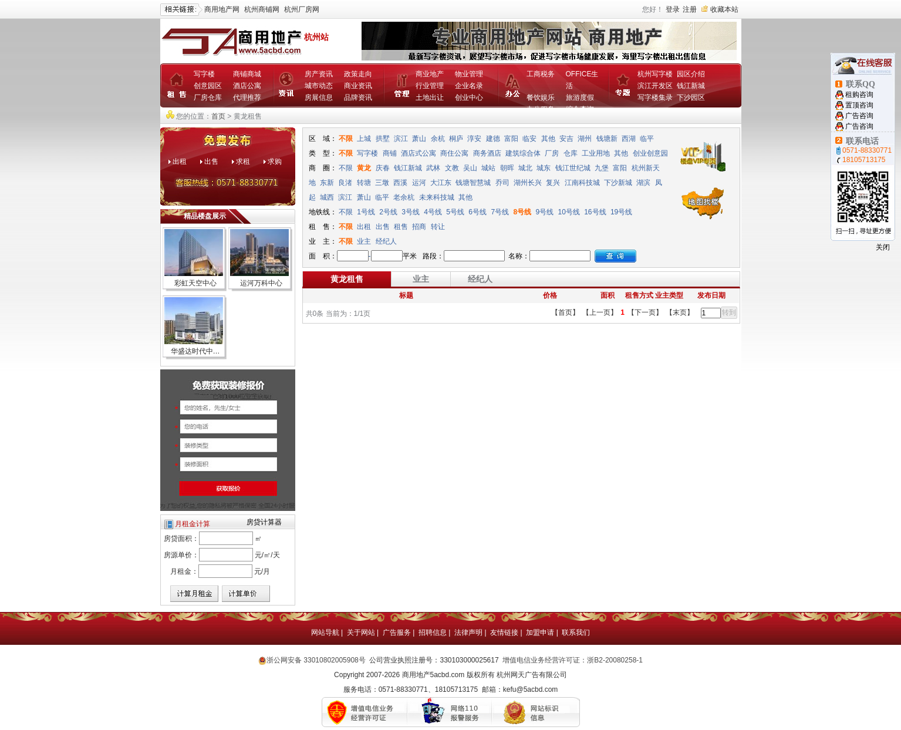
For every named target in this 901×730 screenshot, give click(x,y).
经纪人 (386, 241)
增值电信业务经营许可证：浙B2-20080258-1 (572, 660)
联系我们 (576, 632)
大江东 (440, 183)
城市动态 (319, 86)
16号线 (595, 212)
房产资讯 (319, 74)
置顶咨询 (859, 105)
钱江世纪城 (572, 168)
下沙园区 (691, 97)
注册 (690, 9)
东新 (327, 183)
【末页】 (680, 312)
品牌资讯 (358, 97)
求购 (275, 161)
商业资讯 (358, 86)
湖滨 (643, 183)
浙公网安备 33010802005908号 (316, 660)
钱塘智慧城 (473, 183)
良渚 (345, 183)
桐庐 (456, 138)
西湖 (629, 138)
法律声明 (468, 632)
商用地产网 (221, 9)
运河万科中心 (261, 283)
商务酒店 (487, 153)
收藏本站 (724, 9)
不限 (346, 138)
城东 (543, 168)
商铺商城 (247, 74)
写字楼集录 (655, 97)
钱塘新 (606, 138)
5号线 (455, 212)
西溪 (400, 183)
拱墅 (383, 138)
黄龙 (364, 168)
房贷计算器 (264, 522)
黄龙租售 (346, 279)
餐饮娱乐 (541, 97)
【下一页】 (645, 312)
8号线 (522, 212)
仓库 (570, 153)
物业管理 (469, 74)
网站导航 (325, 632)
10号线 (568, 212)
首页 (218, 116)
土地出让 (430, 97)
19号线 (621, 212)
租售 (401, 227)
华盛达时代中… (195, 351)
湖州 (585, 138)
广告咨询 (859, 116)
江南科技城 (582, 183)
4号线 (433, 212)
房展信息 (319, 97)
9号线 (544, 212)
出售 (211, 161)
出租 (180, 161)
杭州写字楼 (655, 74)
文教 (452, 168)
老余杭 (403, 197)
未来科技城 (436, 197)
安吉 (566, 138)
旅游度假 (580, 97)
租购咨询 (859, 94)
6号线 (477, 212)
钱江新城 (691, 86)
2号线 (388, 212)
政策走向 (358, 74)
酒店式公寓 (418, 153)
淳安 (474, 138)
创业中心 (469, 97)
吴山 (470, 168)
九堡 (602, 168)
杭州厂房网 (301, 9)
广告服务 (397, 632)
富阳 (511, 138)
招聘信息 (433, 632)
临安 (529, 138)
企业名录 (469, 86)
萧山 (419, 138)
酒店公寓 (247, 86)
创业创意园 (650, 153)
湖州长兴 (528, 183)
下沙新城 (618, 183)
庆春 (383, 168)
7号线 (500, 212)
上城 (364, 138)
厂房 (552, 153)
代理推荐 (247, 97)
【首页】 (565, 312)
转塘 (364, 183)
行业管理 (430, 86)
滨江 (401, 138)
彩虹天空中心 (195, 283)
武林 (433, 168)
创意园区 (208, 86)
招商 (419, 227)
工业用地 (596, 153)
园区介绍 (691, 74)
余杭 (438, 138)
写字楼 (204, 74)
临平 (647, 138)
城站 (488, 168)
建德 (493, 138)
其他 (548, 138)
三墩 (382, 183)
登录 (673, 9)
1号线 (366, 212)
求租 (243, 161)
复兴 (553, 183)
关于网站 (361, 632)
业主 (364, 241)
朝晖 (507, 168)
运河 (419, 183)
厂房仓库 (208, 97)
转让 (438, 227)
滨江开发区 (655, 86)
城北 (525, 168)
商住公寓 (454, 153)
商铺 (390, 153)
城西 (327, 197)
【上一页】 (599, 312)
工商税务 (541, 74)
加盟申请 (540, 632)
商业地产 (430, 74)
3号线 (410, 212)
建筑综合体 (523, 153)
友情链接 (504, 632)
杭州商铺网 (261, 9)
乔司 (502, 183)
